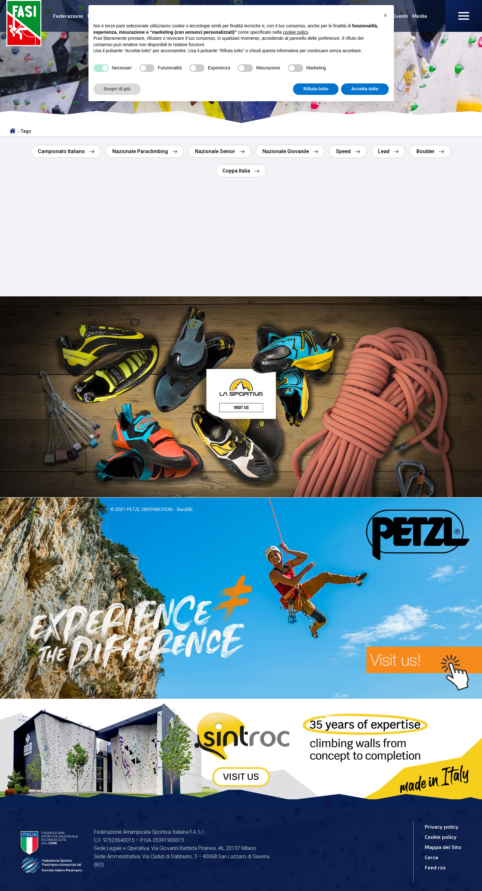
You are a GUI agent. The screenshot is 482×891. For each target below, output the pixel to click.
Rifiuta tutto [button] (315, 88)
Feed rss (435, 867)
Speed (344, 151)
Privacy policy (441, 827)
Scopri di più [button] (117, 88)
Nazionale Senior (215, 151)
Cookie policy (441, 837)
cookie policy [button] (295, 32)
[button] (386, 15)
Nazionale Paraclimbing (140, 151)
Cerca (431, 857)
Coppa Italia (236, 171)
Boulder (426, 151)
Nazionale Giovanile (286, 151)
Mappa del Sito (443, 847)
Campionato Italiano (62, 151)
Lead (384, 151)
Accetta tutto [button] (365, 88)
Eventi (400, 16)
